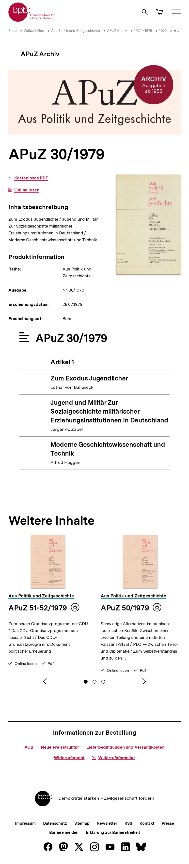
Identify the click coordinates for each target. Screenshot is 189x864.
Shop (12, 31)
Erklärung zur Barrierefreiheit (113, 832)
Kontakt (147, 823)
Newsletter (107, 823)
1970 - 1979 (143, 31)
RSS (128, 823)
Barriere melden (64, 832)
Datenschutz (55, 823)
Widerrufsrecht (69, 757)
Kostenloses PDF (31, 178)
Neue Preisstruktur (60, 747)
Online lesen (26, 190)
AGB (28, 747)
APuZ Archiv (117, 31)
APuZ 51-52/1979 (37, 607)
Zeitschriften (34, 31)
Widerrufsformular (113, 757)
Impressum (25, 823)
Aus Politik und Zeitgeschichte (75, 31)
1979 (163, 31)
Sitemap (81, 823)
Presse (168, 823)
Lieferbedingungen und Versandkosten (125, 747)
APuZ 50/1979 (125, 607)
